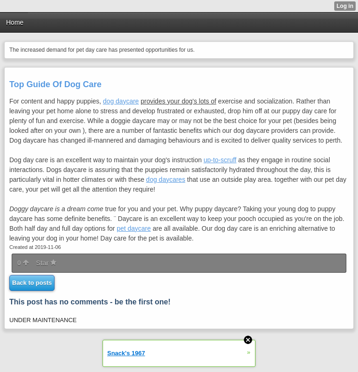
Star (46, 263)
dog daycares (165, 179)
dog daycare (121, 101)
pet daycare (134, 228)
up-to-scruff (220, 160)
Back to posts (32, 282)
